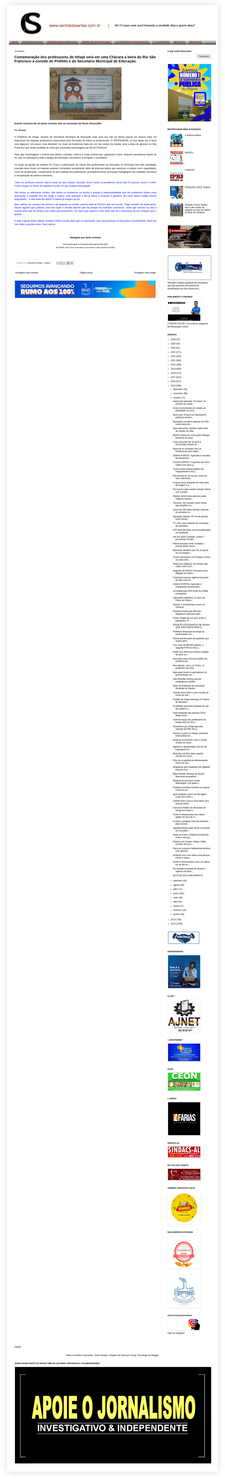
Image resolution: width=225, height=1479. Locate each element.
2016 (173, 381)
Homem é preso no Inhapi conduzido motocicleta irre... (190, 734)
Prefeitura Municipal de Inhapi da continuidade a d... (188, 632)
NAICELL (189, 152)
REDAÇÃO (179, 42)
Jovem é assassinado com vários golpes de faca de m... (189, 815)
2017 (173, 377)
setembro (178, 880)
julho (176, 889)
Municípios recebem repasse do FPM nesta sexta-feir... (191, 422)
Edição (17, 1347)
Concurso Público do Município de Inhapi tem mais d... (189, 808)
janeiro (176, 914)
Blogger (155, 1355)
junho (176, 893)
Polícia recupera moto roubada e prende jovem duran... (188, 544)
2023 (173, 352)
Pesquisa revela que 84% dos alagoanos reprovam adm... (187, 612)
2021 (173, 360)
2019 (173, 369)
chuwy (133, 1355)
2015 (173, 385)
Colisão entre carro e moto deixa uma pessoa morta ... (191, 802)
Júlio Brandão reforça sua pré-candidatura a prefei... (187, 680)
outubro (177, 397)
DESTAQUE (195, 42)
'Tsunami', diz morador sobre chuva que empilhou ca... (190, 504)
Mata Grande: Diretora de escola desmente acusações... (188, 775)
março (176, 906)
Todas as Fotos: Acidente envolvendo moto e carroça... (191, 836)
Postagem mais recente (26, 272)
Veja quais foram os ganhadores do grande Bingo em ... (190, 673)
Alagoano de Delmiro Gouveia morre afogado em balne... (190, 571)
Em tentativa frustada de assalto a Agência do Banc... (189, 869)
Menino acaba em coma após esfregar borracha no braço (191, 436)
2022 (173, 356)
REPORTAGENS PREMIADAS (62, 42)
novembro (178, 393)
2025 (173, 343)
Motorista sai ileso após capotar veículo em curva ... (188, 754)
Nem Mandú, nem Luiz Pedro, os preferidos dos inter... (188, 666)
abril (175, 901)
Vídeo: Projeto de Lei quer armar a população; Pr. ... (189, 619)
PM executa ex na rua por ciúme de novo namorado (190, 477)
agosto (176, 885)
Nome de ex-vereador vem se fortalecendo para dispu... (187, 450)
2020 (173, 364)
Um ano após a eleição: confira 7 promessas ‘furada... (188, 538)
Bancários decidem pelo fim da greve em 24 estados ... (190, 551)
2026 (173, 339)
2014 (173, 919)
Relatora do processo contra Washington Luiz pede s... (186, 781)
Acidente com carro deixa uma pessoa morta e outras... (191, 856)
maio (176, 897)
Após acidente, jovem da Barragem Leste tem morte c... (189, 795)
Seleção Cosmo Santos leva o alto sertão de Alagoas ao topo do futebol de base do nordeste (198, 208)
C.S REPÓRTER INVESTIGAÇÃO (132, 42)
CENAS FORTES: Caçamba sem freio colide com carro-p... (191, 463)
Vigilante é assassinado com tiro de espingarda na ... (190, 748)
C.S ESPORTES (161, 42)
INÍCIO (14, 42)
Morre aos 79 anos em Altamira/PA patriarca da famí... (189, 416)
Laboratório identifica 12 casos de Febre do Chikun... (189, 599)
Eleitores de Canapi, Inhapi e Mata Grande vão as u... (189, 842)
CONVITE (189, 170)
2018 (173, 373)
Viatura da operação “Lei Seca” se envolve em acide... (189, 402)
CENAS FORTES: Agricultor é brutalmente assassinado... (187, 585)
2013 (173, 923)
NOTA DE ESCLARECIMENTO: (188, 875)
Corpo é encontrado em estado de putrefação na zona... (189, 409)
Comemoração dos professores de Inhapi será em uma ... (189, 720)
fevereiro (177, 910)
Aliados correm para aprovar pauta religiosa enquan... (189, 497)
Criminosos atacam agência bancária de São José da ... (190, 578)
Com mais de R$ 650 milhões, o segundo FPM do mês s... (188, 646)
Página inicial (86, 272)
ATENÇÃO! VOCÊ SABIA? (198, 187)
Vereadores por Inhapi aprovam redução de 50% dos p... (188, 727)
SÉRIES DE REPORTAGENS (96, 42)
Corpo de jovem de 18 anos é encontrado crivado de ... (187, 443)
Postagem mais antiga (145, 272)
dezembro (178, 389)
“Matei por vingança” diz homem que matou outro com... (190, 565)
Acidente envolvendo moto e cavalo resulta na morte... (190, 741)
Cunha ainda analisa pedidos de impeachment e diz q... (188, 470)
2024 (173, 348)
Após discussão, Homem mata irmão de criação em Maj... (190, 429)
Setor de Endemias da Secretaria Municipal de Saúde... (189, 687)
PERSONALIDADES (32, 42)
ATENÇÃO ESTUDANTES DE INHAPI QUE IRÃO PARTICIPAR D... (191, 626)
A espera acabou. (193, 135)
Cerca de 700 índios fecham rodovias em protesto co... (191, 510)
